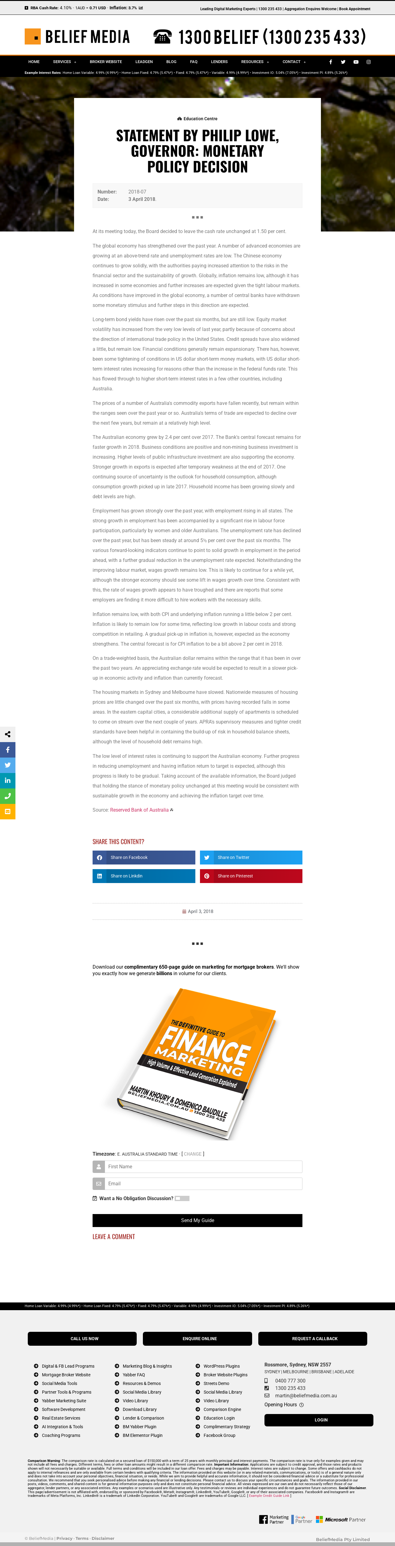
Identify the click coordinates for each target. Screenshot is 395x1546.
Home (34, 61)
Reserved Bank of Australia (139, 810)
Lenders (219, 61)
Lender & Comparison (143, 1418)
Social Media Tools (59, 1383)
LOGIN (321, 1420)
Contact (294, 62)
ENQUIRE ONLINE (200, 1338)
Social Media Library (142, 1392)
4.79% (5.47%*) (161, 73)
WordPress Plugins (222, 1366)
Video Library (135, 1401)
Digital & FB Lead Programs (68, 1366)
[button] (144, 857)
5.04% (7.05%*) (287, 73)
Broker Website (106, 61)
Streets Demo (216, 1383)
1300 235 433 (290, 1388)
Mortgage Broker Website (66, 1375)
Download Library (140, 1409)
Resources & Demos (142, 1383)
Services (64, 62)
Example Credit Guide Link (269, 1496)
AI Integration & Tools (62, 1426)
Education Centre (201, 118)
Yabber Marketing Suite (64, 1401)
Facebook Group (219, 1435)
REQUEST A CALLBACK (315, 1338)
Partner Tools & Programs (66, 1392)
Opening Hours (280, 1405)
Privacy (64, 1538)
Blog (171, 61)
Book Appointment (354, 9)
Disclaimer (103, 1538)
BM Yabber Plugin (139, 1426)
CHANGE (193, 1154)
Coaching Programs (61, 1435)
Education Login (219, 1418)
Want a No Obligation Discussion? (133, 1198)
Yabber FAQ (134, 1375)
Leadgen (144, 61)
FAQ (194, 61)
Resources (255, 62)
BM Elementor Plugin (143, 1435)
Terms (82, 1538)
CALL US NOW (84, 1338)
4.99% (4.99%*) (107, 73)
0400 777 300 (290, 1381)
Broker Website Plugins (225, 1375)
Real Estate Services (61, 1418)
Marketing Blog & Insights (147, 1366)
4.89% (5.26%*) (336, 73)
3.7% (132, 8)
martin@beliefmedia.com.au (306, 1396)
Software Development (63, 1409)
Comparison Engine (222, 1409)
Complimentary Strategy (227, 1426)
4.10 (64, 8)
